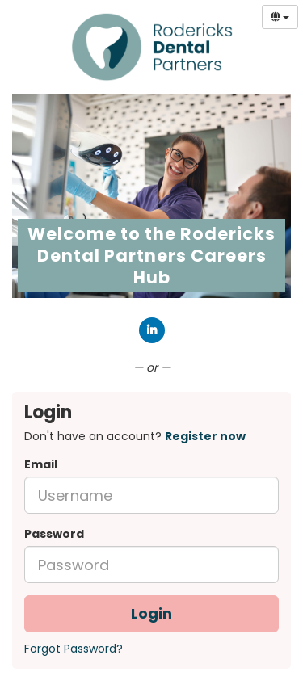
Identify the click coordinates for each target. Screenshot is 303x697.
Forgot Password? (73, 648)
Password (54, 534)
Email (40, 464)
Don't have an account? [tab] (135, 436)
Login (151, 613)
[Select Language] (280, 17)
